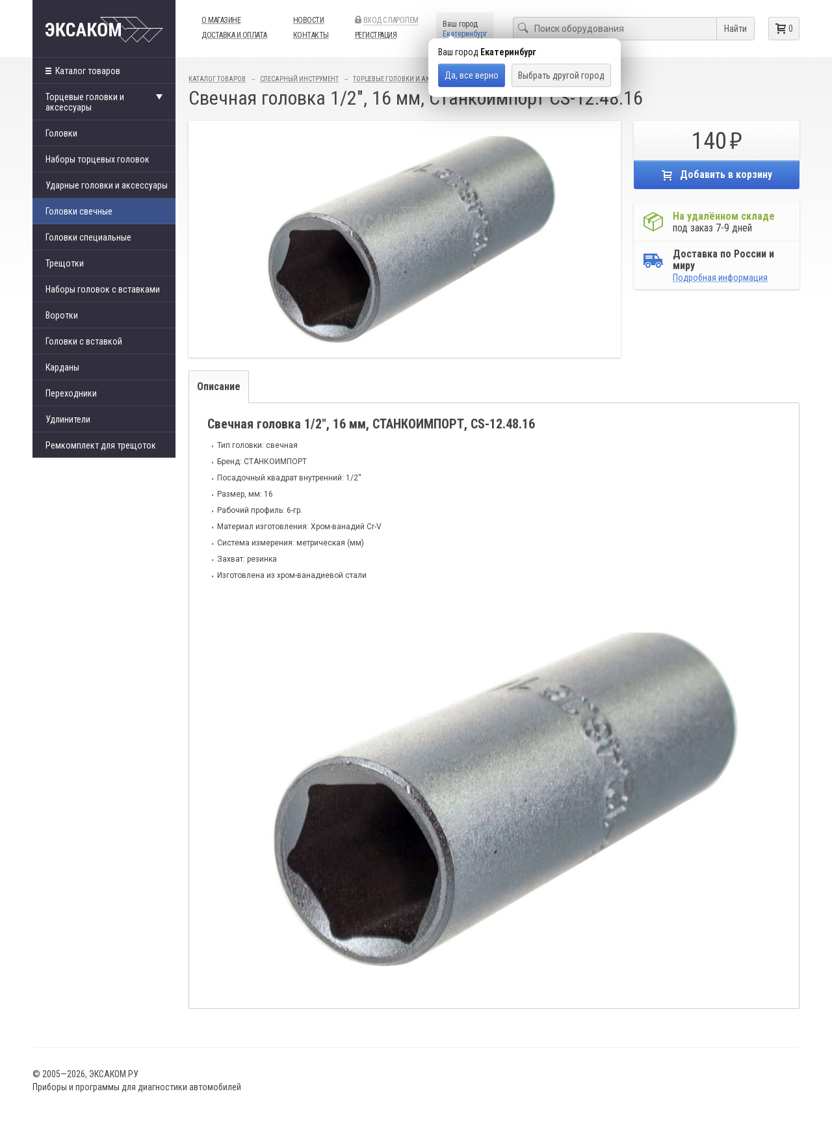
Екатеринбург (465, 33)
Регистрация (376, 35)
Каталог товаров (83, 71)
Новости (308, 20)
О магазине (221, 20)
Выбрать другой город (561, 75)
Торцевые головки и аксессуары (407, 79)
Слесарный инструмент (299, 79)
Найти (735, 28)
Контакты (311, 35)
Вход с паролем (391, 20)
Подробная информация (720, 277)
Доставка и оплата (234, 35)
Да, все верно (472, 75)
